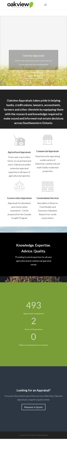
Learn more (33, 75)
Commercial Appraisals (47, 151)
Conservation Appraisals (19, 198)
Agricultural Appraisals (19, 152)
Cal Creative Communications (38, 435)
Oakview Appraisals (33, 55)
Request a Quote (33, 407)
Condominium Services (47, 198)
